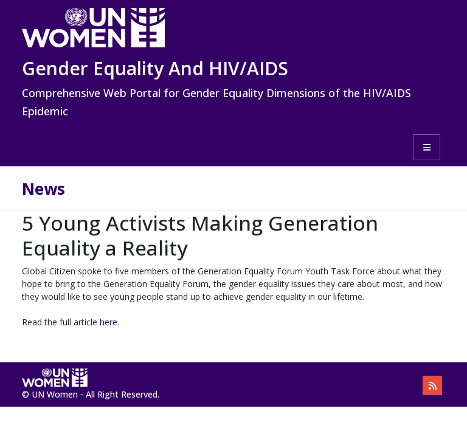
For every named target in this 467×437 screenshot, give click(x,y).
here (108, 322)
